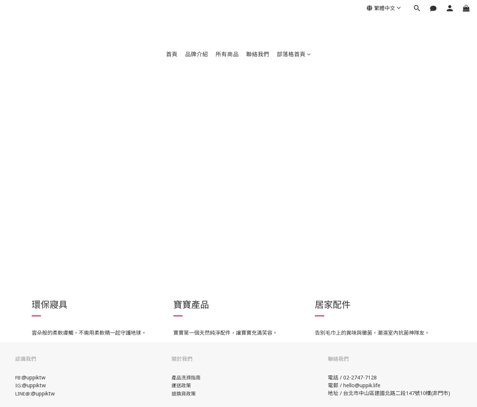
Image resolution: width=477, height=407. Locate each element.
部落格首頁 (294, 54)
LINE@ (22, 393)
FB (17, 377)
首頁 (171, 54)
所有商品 (226, 54)
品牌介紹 (196, 54)
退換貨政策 (183, 393)
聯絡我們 (257, 54)
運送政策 (181, 385)
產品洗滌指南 (185, 377)
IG (18, 385)
